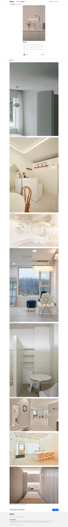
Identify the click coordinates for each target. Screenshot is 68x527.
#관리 (37, 44)
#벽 (37, 47)
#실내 (28, 47)
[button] (57, 63)
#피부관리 (33, 44)
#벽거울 (27, 49)
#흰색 (38, 49)
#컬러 (44, 49)
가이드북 (19, 4)
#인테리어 (34, 47)
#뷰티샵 (24, 44)
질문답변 (22, 1)
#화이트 (35, 49)
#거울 (24, 49)
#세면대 (31, 47)
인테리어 (18, 1)
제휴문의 (51, 1)
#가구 (42, 47)
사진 (16, 4)
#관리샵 (40, 44)
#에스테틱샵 (24, 47)
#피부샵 (27, 44)
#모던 (32, 49)
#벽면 (40, 47)
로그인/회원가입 (56, 1)
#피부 (30, 44)
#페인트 (24, 51)
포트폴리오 (13, 4)
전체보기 (42, 54)
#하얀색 (41, 49)
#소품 (29, 49)
